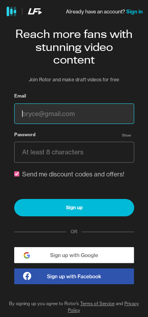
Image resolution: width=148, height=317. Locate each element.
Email (20, 96)
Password (25, 134)
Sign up (74, 207)
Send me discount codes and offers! (69, 174)
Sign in (134, 11)
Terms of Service (97, 303)
